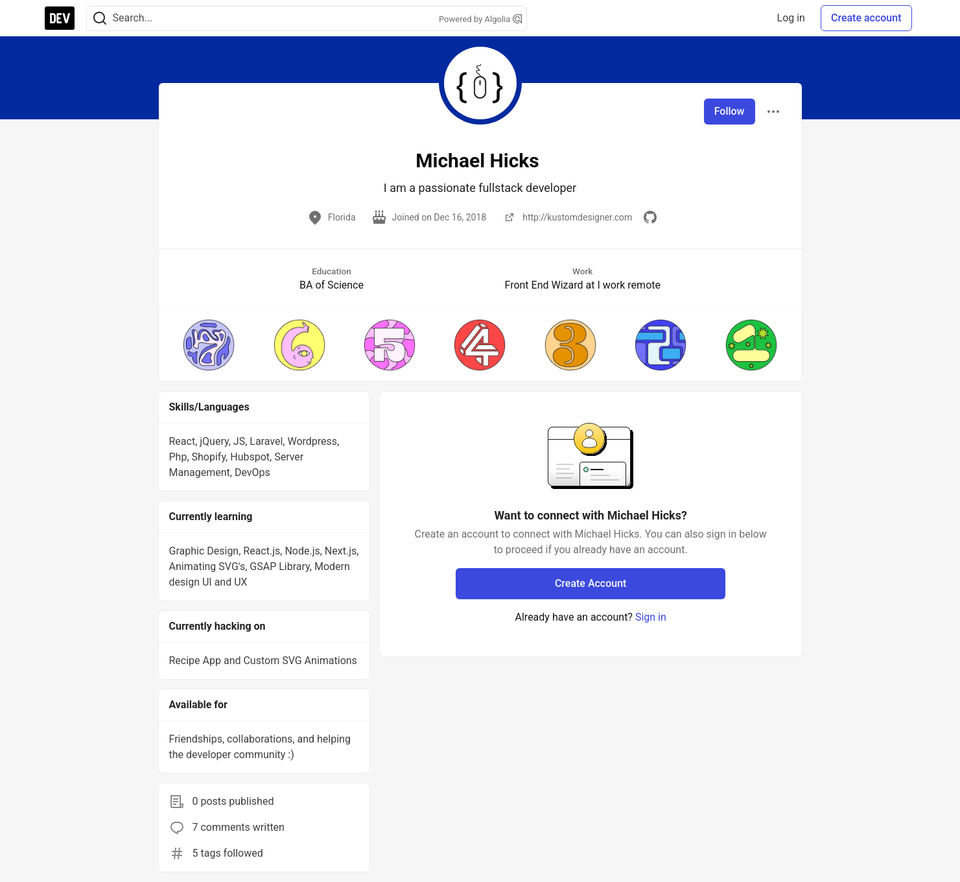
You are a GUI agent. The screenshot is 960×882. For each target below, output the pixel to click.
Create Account (591, 583)
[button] (209, 345)
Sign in (650, 617)
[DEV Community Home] (59, 18)
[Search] (100, 18)
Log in (791, 18)
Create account (866, 18)
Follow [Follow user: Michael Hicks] (729, 111)
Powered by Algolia (480, 19)
